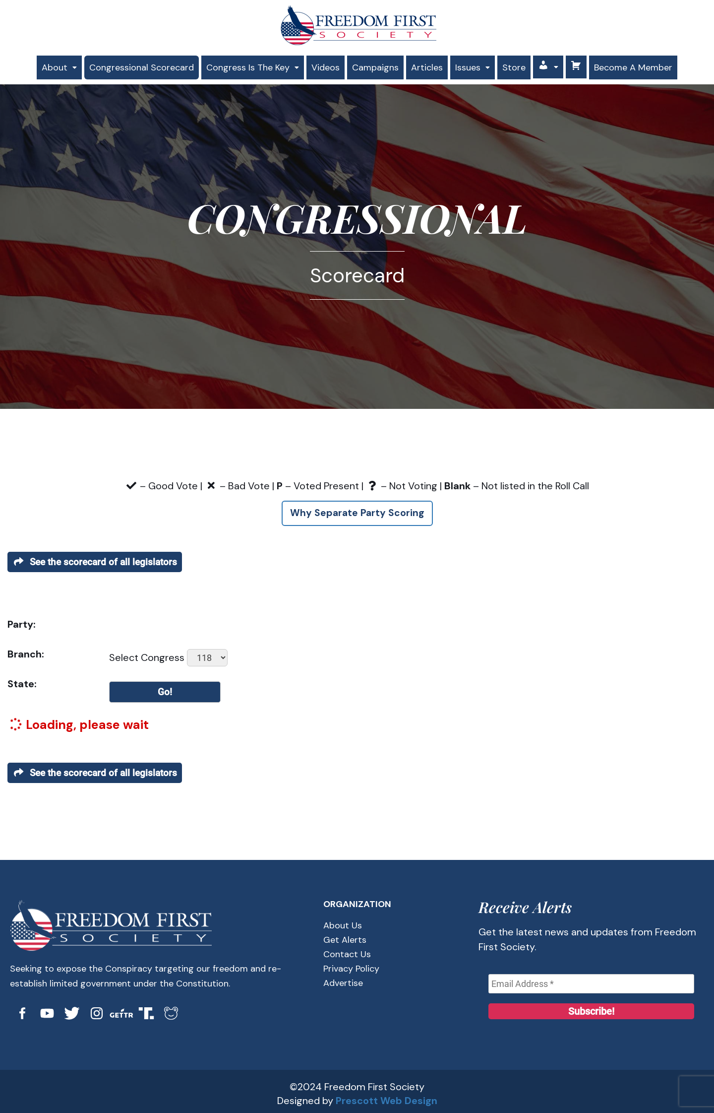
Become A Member (645, 65)
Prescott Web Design (386, 1096)
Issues (480, 65)
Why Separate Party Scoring (357, 509)
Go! (165, 688)
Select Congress (146, 653)
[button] (45, 65)
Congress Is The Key (248, 65)
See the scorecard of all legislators (98, 558)
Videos (325, 65)
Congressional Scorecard (131, 65)
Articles (431, 65)
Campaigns (377, 65)
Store (523, 65)
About (45, 65)
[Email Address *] (591, 979)
